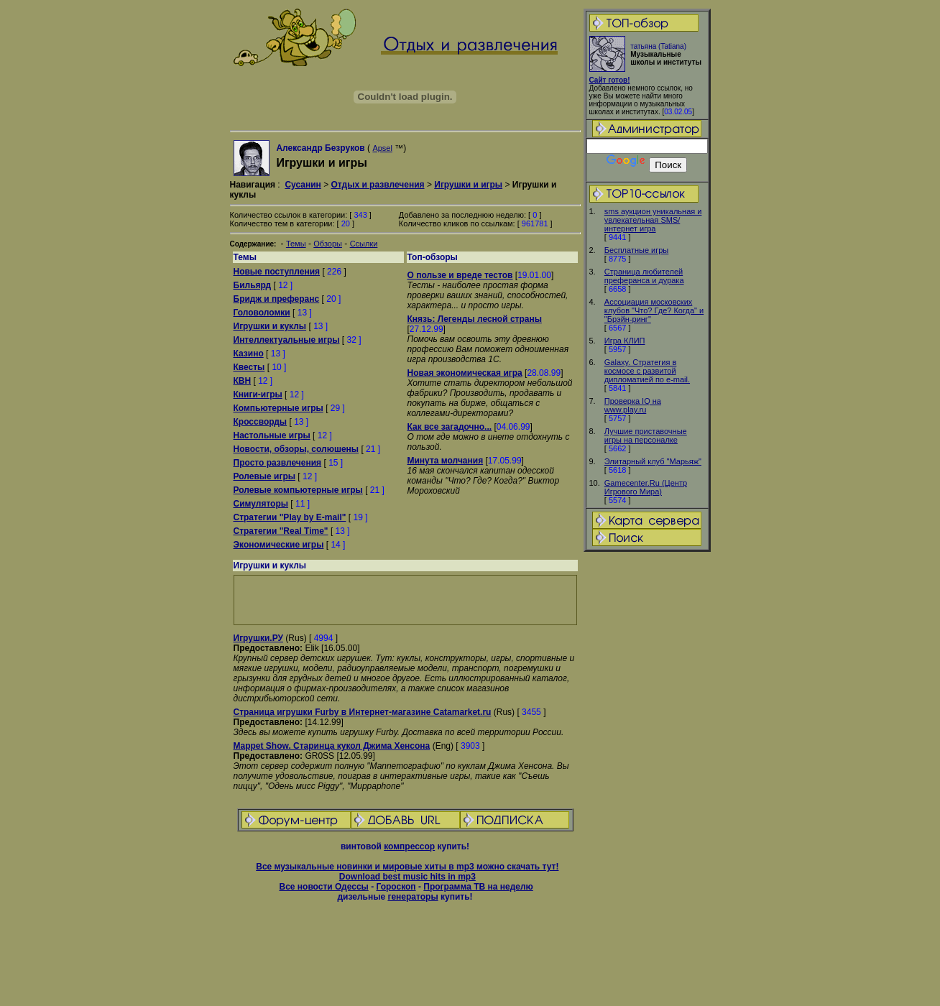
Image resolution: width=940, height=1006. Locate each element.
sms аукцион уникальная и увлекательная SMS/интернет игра (653, 220)
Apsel (382, 148)
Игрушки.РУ (259, 638)
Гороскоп (395, 887)
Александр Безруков (320, 148)
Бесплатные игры (636, 250)
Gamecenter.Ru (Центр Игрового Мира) (645, 487)
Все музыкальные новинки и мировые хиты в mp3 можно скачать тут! (407, 867)
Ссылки (364, 243)
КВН (243, 381)
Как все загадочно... (449, 427)
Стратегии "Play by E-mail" (290, 517)
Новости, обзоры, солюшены (296, 449)
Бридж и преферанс (277, 299)
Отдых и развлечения (377, 185)
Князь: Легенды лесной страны (474, 319)
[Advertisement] (646, 779)
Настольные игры (272, 435)
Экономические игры (279, 545)
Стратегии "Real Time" (281, 531)
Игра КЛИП (624, 340)
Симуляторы (261, 504)
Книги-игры (258, 394)
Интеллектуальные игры (287, 340)
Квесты (249, 367)
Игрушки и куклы (270, 326)
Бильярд (253, 285)
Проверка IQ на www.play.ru (632, 405)
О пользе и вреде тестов (460, 275)
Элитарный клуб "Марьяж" (652, 461)
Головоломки (262, 313)
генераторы (412, 897)
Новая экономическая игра (464, 373)
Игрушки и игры (468, 185)
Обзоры (327, 243)
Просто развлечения (278, 463)
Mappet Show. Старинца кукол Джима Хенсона (332, 746)
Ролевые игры (264, 476)
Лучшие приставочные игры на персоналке (645, 435)
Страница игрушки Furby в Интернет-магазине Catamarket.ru (363, 712)
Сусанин (303, 185)
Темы (296, 243)
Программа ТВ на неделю (478, 887)
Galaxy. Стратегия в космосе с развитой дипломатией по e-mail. (647, 371)
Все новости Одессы (323, 887)
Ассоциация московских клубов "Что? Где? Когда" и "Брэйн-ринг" (654, 310)
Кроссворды (260, 422)
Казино (249, 354)
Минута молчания (445, 461)
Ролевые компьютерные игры (298, 490)
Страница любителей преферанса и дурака (644, 276)
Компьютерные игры (278, 408)
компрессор (409, 846)
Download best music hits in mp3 (407, 877)
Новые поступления (277, 272)
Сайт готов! (609, 80)
